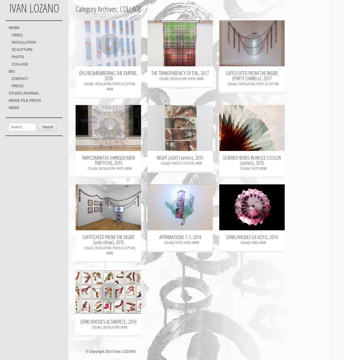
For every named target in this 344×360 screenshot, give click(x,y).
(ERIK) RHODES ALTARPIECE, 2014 (108, 321)
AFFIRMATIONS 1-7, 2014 (180, 237)
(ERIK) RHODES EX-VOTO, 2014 (252, 237)
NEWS (14, 108)
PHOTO (18, 57)
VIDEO (17, 35)
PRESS (18, 86)
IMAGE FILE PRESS (25, 101)
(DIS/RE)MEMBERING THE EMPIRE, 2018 (108, 75)
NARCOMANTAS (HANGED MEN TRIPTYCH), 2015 (108, 160)
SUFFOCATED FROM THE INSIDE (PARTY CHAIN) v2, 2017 (252, 75)
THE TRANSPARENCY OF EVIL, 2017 (180, 72)
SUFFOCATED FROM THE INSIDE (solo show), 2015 (108, 240)
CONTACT (20, 79)
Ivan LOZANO (34, 8)
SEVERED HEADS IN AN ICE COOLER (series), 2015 (252, 160)
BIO (12, 71)
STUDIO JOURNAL (24, 93)
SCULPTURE (22, 50)
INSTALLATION (24, 42)
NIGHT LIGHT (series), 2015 (180, 157)
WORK (14, 28)
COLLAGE (20, 64)
